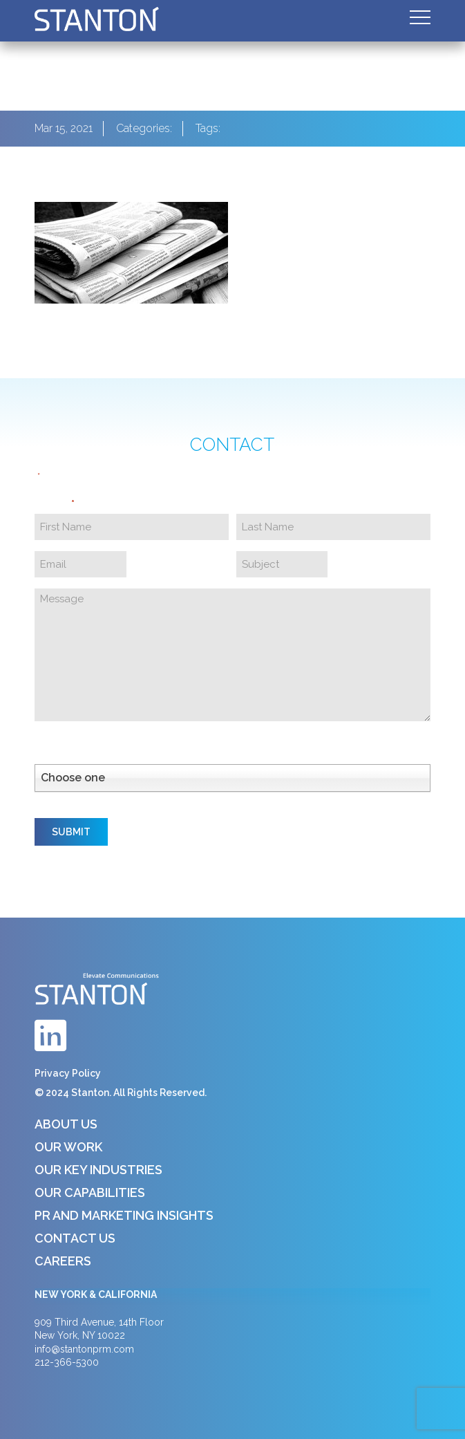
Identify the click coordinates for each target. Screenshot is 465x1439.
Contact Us (75, 1238)
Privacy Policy (68, 1073)
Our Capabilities (90, 1192)
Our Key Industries (98, 1169)
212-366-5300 (67, 1362)
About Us (66, 1124)
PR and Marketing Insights (124, 1215)
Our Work (68, 1147)
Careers (63, 1261)
